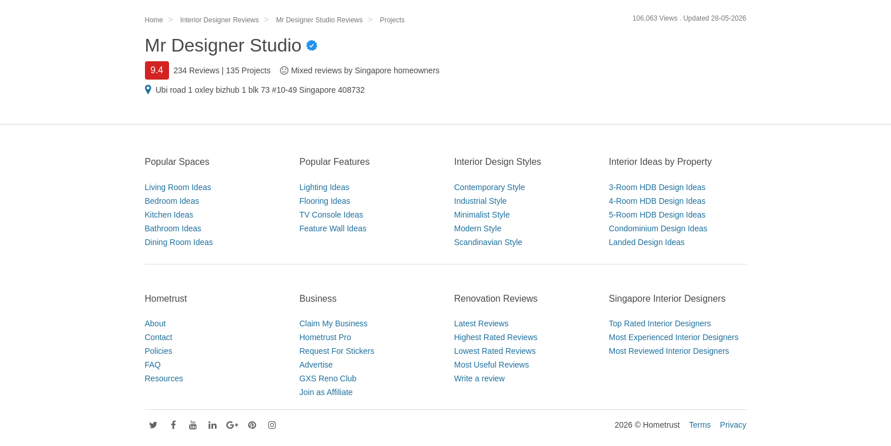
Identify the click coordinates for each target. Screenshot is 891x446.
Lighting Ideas (325, 187)
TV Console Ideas (331, 214)
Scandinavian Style (488, 242)
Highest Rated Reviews (496, 337)
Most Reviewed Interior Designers (669, 351)
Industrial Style (480, 201)
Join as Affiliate (326, 392)
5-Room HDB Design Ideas (657, 214)
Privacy (733, 424)
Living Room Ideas (178, 187)
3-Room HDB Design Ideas (657, 187)
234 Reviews (196, 70)
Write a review (479, 378)
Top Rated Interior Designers (660, 323)
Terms (700, 424)
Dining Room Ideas (179, 242)
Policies (158, 351)
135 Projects (248, 70)
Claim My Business (334, 323)
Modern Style (477, 228)
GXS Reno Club (328, 378)
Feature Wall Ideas (333, 228)
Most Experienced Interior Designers (674, 337)
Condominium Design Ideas (658, 228)
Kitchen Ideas (169, 214)
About (155, 323)
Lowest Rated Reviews (495, 351)
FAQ (153, 364)
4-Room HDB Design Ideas (657, 201)
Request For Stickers (337, 351)
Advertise (316, 364)
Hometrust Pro (325, 337)
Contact (158, 337)
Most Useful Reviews (491, 364)
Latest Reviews (481, 323)
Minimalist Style (482, 214)
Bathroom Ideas (173, 228)
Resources (164, 378)
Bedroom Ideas (172, 201)
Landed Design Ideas (647, 242)
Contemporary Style (489, 187)
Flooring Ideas (325, 201)
